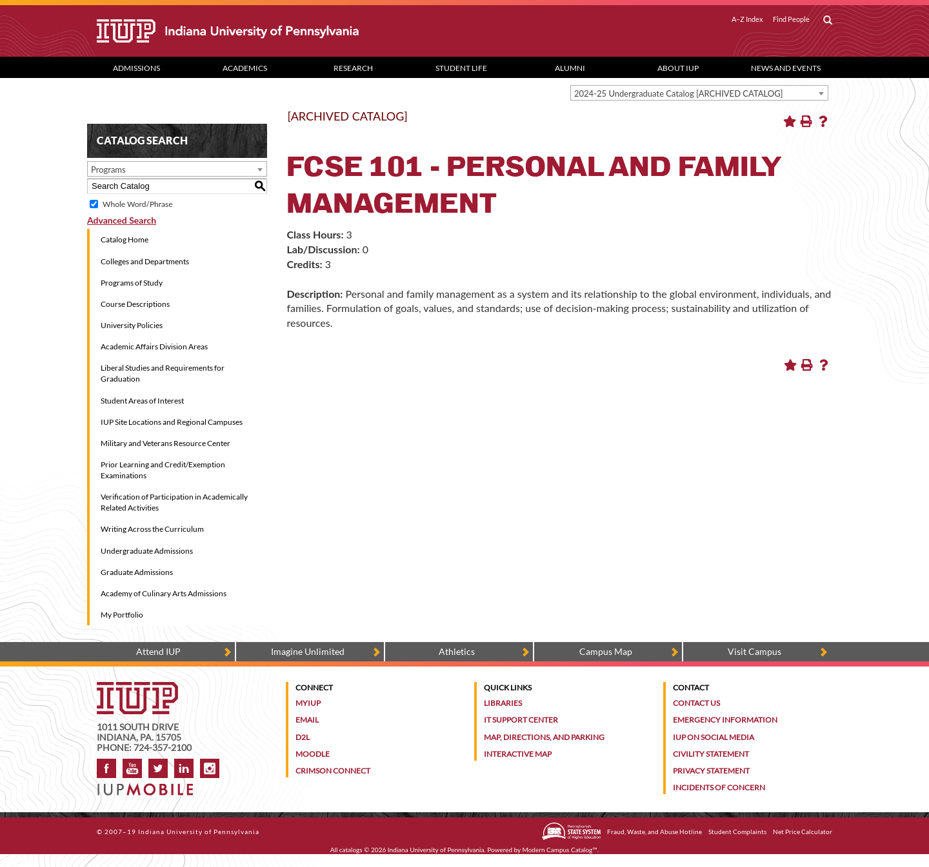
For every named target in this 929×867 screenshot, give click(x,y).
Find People (791, 19)
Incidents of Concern (719, 787)
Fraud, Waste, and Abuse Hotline (654, 831)
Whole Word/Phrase (137, 204)
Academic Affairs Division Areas (154, 346)
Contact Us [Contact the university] (696, 703)
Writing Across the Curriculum (152, 529)
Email (307, 720)
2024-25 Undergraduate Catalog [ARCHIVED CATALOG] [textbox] (678, 93)
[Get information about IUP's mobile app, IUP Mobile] (149, 785)
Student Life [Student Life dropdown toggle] (461, 68)
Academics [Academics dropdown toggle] (245, 68)
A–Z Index (747, 19)
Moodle (312, 754)
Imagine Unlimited (308, 651)
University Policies (132, 325)
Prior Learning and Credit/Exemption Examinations (163, 470)
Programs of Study (132, 282)
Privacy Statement (711, 770)
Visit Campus (754, 651)
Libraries (503, 703)
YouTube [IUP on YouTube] (132, 768)
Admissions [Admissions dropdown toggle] (136, 68)
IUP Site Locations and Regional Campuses (172, 422)
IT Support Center (521, 720)
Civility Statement (711, 754)
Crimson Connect (332, 770)
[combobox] (699, 93)
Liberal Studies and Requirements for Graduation (163, 373)
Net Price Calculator (802, 831)
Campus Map (605, 651)
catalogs (351, 849)
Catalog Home (124, 239)
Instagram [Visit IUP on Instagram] (209, 768)
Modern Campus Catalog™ (560, 849)
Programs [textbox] (108, 169)
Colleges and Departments (145, 261)
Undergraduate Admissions (147, 551)
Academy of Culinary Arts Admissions (163, 593)
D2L (302, 737)
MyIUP (308, 703)
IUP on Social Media (713, 737)
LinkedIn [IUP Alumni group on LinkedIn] (184, 768)
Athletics (457, 651)
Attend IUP (158, 651)
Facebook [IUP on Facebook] (106, 768)
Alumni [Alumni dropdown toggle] (570, 68)
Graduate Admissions (137, 572)
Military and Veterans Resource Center (165, 443)
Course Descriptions (135, 304)
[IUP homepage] (137, 688)
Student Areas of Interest (142, 400)
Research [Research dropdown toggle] (353, 68)
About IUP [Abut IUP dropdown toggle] (678, 68)
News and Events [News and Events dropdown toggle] (786, 68)
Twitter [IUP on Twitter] (158, 768)
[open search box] (827, 20)
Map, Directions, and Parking (544, 737)
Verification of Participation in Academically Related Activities (174, 502)
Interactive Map (518, 754)
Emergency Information (725, 720)
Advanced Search (121, 220)
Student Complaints (737, 831)
